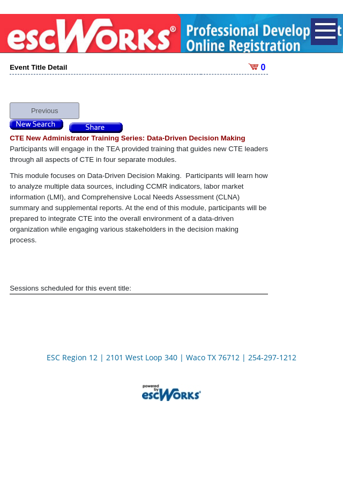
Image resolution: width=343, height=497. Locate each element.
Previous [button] (44, 104)
